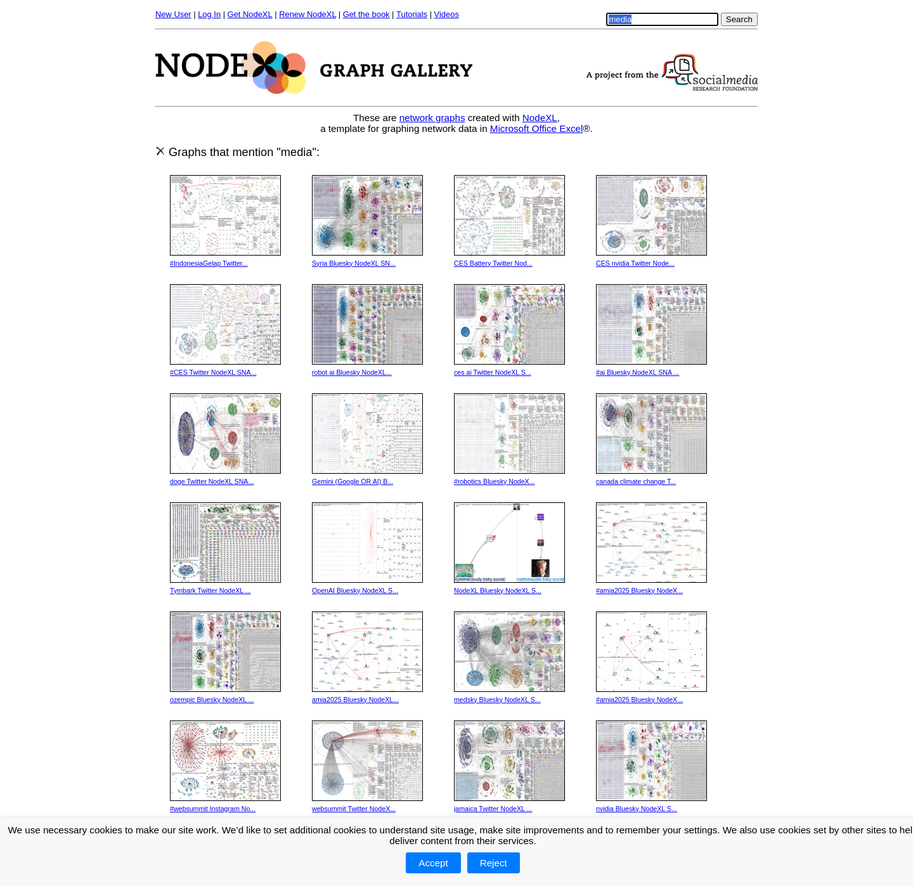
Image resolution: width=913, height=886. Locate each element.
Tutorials (411, 14)
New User (173, 14)
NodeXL (539, 117)
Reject (493, 862)
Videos (446, 14)
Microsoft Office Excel (536, 128)
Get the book (366, 14)
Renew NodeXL (307, 14)
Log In (209, 14)
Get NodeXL (250, 14)
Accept (433, 862)
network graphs (432, 117)
